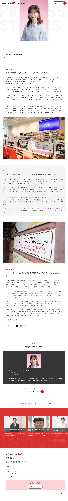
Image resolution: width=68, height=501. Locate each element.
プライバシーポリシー (11, 471)
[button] (56, 446)
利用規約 (9, 469)
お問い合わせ (10, 476)
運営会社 (9, 466)
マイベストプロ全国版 (11, 474)
